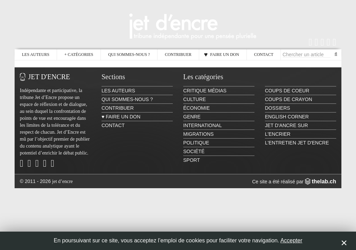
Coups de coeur (287, 90)
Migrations (198, 134)
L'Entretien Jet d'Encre (297, 142)
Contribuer (178, 54)
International (202, 125)
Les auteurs (35, 54)
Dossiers (277, 108)
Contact (264, 54)
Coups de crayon (288, 99)
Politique (196, 142)
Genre (192, 116)
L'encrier (277, 134)
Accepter (291, 240)
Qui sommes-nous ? (129, 54)
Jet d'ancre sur (286, 125)
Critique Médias (204, 90)
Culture (194, 99)
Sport (191, 160)
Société (193, 151)
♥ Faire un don (221, 54)
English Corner (287, 116)
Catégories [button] (78, 54)
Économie (196, 108)
